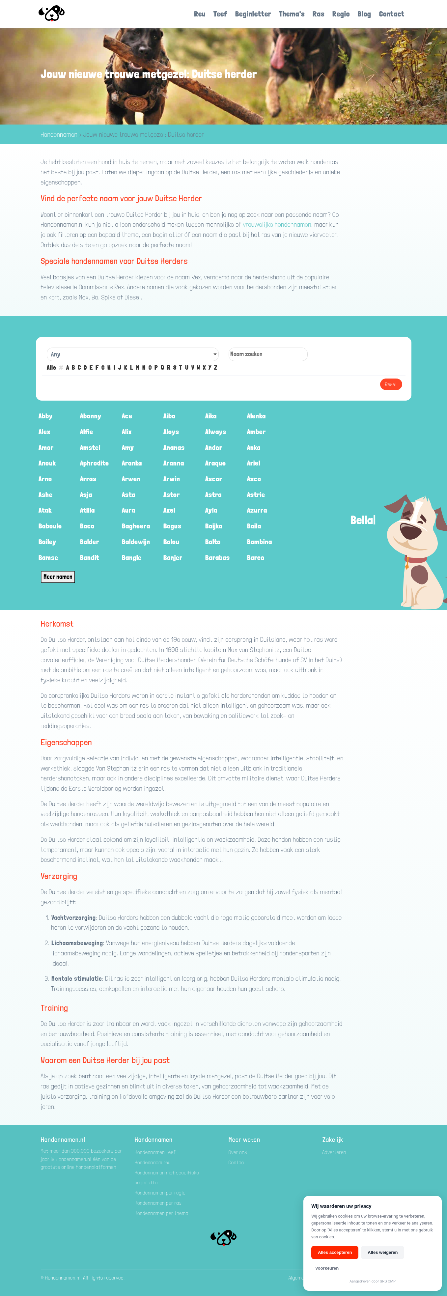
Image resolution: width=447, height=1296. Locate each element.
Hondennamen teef (155, 1152)
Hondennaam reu (153, 1162)
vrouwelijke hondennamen (277, 224)
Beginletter (253, 13)
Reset (391, 384)
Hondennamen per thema (161, 1213)
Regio (341, 13)
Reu (200, 13)
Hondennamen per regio (160, 1193)
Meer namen (57, 576)
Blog (364, 13)
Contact (392, 13)
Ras (318, 13)
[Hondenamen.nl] (61, 14)
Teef (220, 13)
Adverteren (334, 1152)
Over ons (238, 1152)
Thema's (292, 13)
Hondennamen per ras (158, 1203)
